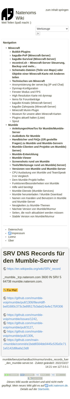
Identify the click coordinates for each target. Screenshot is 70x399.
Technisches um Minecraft (28, 81)
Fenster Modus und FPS (26, 91)
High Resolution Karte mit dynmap (32, 95)
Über (11, 240)
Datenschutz (15, 229)
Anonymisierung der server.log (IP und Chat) (38, 84)
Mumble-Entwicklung (25, 154)
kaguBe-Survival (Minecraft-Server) (34, 59)
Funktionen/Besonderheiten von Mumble (35, 183)
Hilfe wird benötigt (22, 187)
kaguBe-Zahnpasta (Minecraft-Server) (34, 106)
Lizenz (12, 236)
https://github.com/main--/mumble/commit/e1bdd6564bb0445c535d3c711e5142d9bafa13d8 (34, 344)
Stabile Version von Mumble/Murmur (33, 216)
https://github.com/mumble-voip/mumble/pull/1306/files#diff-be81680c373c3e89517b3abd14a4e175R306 (33, 302)
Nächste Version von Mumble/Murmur (34, 208)
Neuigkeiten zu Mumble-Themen (31, 205)
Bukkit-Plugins (21, 51)
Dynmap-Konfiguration (25, 88)
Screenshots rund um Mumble (31, 161)
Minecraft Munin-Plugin (25, 110)
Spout (15, 121)
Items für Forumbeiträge (26, 99)
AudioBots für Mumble (26, 135)
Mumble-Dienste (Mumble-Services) (33, 190)
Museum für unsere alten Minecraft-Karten (36, 113)
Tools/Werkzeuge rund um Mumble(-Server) (39, 165)
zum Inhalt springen (57, 9)
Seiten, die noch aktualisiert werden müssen (37, 212)
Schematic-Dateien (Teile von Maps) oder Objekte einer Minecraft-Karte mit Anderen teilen (38, 74)
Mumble (13, 124)
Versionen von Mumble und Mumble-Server (39, 168)
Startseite (43, 389)
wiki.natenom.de (58, 385)
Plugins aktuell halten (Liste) (28, 117)
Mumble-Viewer (21, 157)
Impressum (18, 233)
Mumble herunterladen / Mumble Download (37, 194)
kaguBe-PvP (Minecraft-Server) (31, 55)
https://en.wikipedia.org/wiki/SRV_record (33, 268)
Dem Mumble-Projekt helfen (28, 179)
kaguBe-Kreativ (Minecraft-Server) (32, 102)
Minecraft (14, 47)
